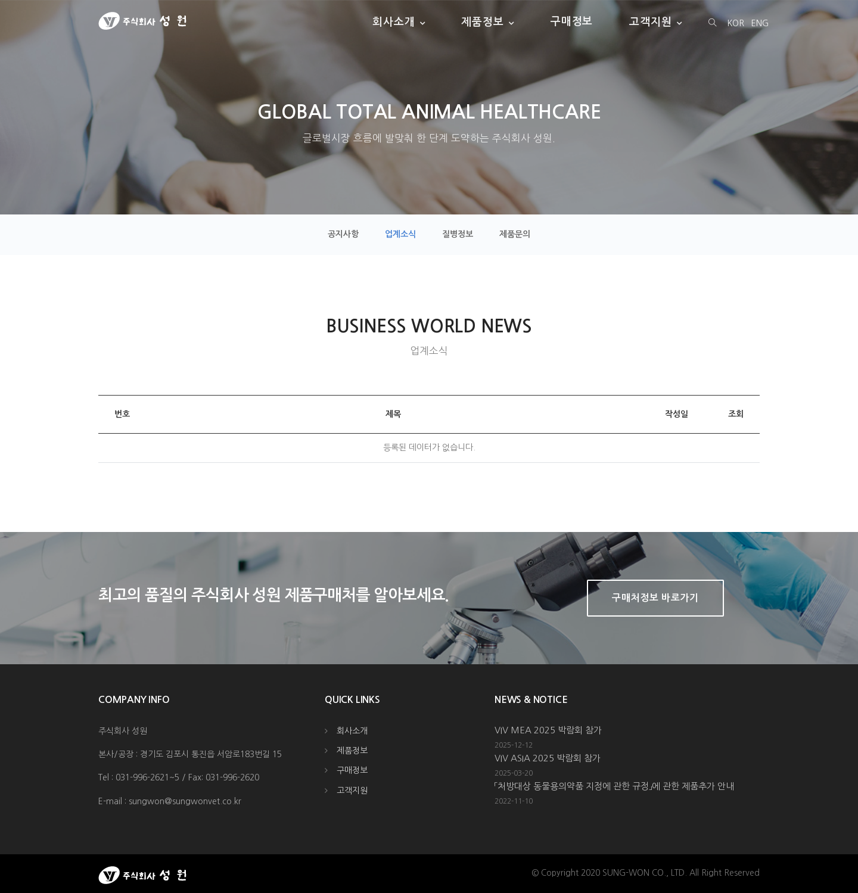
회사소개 (393, 21)
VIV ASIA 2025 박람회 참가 (548, 758)
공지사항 (343, 234)
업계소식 (400, 234)
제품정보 (482, 21)
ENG (760, 23)
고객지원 (650, 21)
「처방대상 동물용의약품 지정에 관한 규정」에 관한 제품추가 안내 (614, 786)
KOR (735, 23)
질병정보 (457, 234)
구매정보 (572, 21)
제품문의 (514, 234)
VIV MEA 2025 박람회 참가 (548, 730)
